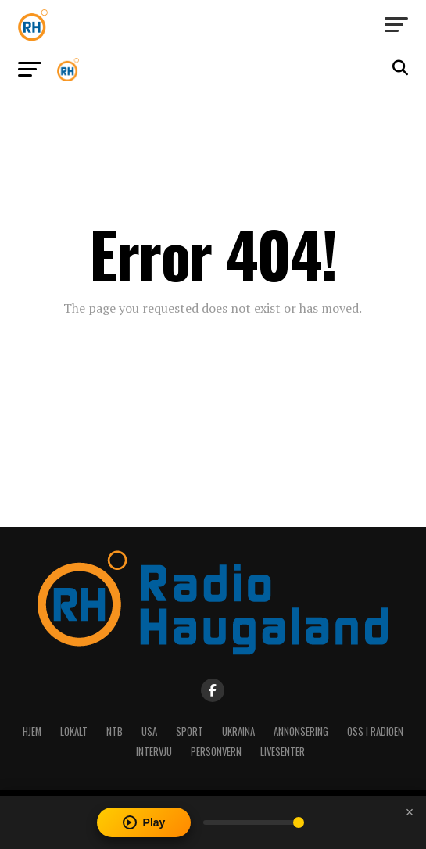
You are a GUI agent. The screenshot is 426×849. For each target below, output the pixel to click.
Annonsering (301, 731)
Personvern (216, 751)
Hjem (32, 731)
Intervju (154, 751)
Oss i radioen (375, 731)
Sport (189, 731)
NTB (114, 731)
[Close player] (409, 812)
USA (149, 731)
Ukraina (238, 731)
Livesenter (282, 751)
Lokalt (74, 731)
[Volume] (253, 822)
